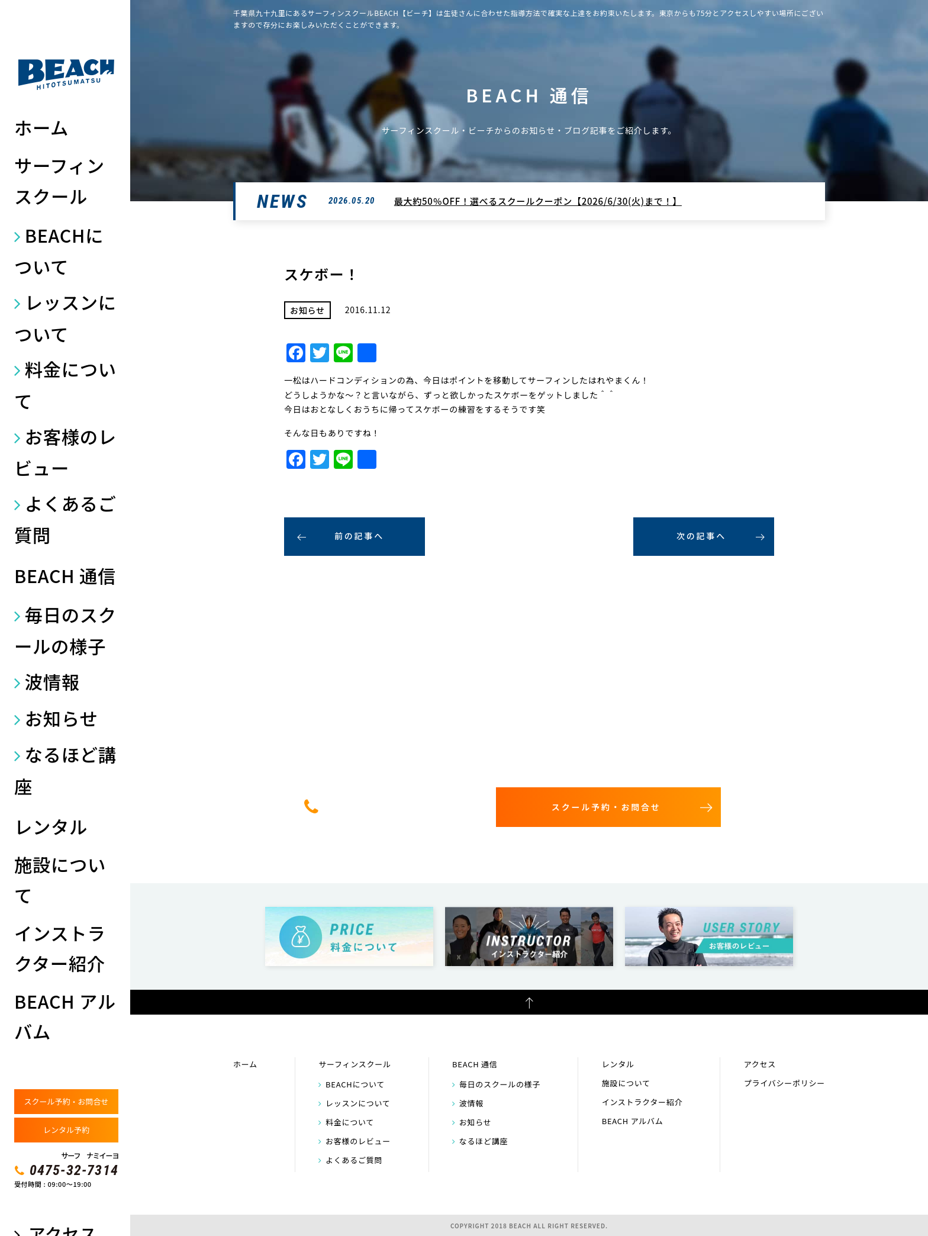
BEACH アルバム (65, 1016)
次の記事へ (701, 536)
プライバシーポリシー (784, 1083)
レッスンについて (65, 317)
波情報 (52, 681)
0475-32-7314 (74, 1170)
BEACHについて (59, 250)
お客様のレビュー (65, 452)
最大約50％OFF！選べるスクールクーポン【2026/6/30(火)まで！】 (538, 201)
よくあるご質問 (65, 519)
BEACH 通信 (65, 575)
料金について (65, 384)
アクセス (760, 1064)
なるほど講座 (65, 770)
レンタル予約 (66, 1129)
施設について (60, 879)
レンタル (51, 826)
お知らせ (61, 718)
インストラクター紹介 (59, 948)
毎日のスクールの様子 (65, 630)
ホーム (41, 127)
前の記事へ (359, 536)
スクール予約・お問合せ (66, 1101)
